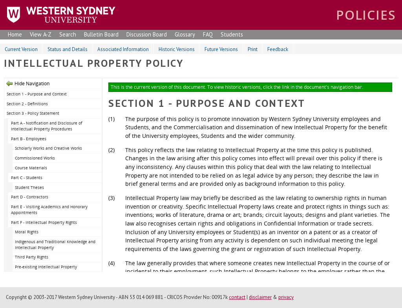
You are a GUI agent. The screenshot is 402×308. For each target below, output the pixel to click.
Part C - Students (26, 177)
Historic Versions (177, 49)
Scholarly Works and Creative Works (48, 148)
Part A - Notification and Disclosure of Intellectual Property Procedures (46, 126)
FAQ (208, 34)
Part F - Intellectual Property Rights (44, 222)
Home (15, 34)
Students (232, 34)
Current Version (21, 49)
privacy (286, 297)
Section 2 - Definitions (27, 103)
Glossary (185, 34)
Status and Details (68, 49)
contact (237, 297)
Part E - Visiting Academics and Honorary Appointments (49, 209)
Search (67, 34)
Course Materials (31, 167)
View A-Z (40, 34)
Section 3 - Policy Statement (33, 113)
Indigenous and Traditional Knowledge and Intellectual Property (55, 244)
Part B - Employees (28, 138)
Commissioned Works (35, 158)
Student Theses (29, 187)
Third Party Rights (31, 257)
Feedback (277, 49)
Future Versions (221, 49)
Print (253, 49)
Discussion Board (146, 34)
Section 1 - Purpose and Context (37, 94)
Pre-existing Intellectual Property (46, 267)
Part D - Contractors (29, 197)
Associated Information (123, 49)
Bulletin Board (101, 34)
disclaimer (260, 297)
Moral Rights (26, 232)
